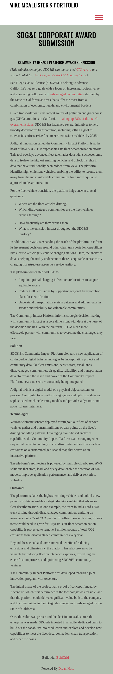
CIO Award (83, 69)
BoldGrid (62, 657)
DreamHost (66, 668)
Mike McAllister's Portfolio (43, 5)
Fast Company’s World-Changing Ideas (59, 75)
